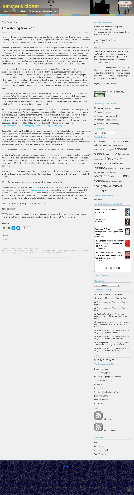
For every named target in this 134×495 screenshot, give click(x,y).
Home (4, 11)
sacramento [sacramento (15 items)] (101, 176)
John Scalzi (100, 221)
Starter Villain (100, 219)
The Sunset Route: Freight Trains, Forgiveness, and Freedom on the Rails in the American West (108, 255)
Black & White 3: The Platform (111, 339)
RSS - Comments (110, 431)
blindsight (20, 251)
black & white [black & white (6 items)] (123, 142)
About (23, 11)
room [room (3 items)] (114, 172)
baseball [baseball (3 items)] (97, 142)
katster (6, 248)
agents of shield (10, 251)
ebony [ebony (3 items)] (113, 150)
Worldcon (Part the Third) (107, 120)
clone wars (29, 251)
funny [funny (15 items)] (116, 153)
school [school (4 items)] (115, 176)
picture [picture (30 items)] (99, 168)
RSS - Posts (107, 419)
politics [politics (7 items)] (112, 168)
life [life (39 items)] (107, 159)
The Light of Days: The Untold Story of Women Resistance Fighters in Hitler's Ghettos (109, 243)
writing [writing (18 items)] (99, 190)
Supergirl (14, 253)
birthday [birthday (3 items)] (115, 142)
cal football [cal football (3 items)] (100, 145)
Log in (96, 442)
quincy (66, 251)
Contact (14, 11)
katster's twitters (101, 400)
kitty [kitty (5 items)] (102, 159)
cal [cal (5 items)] (95, 145)
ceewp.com (84, 487)
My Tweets (98, 200)
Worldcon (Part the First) (117, 298)
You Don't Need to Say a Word (106, 392)
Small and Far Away (102, 381)
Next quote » (99, 43)
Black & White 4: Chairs (108, 333)
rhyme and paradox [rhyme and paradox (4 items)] (101, 172)
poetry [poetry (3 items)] (107, 169)
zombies (58, 253)
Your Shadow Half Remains (106, 210)
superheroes (23, 253)
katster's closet (21, 6)
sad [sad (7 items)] (111, 176)
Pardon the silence (104, 112)
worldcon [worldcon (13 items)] (117, 186)
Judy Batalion (101, 248)
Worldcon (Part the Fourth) (107, 116)
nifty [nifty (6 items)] (121, 164)
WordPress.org (100, 454)
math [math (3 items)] (111, 159)
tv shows (40, 253)
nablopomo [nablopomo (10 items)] (100, 163)
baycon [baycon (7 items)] (103, 141)
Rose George (100, 236)
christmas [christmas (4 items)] (114, 145)
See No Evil (98, 388)
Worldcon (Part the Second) (108, 124)
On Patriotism (118, 345)
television (32, 253)
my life (24, 248)
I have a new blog (101, 369)
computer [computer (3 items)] (121, 145)
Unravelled (98, 384)
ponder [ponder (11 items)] (120, 168)
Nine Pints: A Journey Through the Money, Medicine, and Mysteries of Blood (109, 231)
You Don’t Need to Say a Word (108, 108)
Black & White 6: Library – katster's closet (113, 330)
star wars (6, 253)
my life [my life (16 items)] (118, 159)
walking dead (49, 253)
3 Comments (85, 33)
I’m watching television (18, 28)
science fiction (33, 248)
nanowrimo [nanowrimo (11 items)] (113, 163)
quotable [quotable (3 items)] (127, 169)
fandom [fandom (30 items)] (121, 149)
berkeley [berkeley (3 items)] (109, 142)
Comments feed (101, 450)
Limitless (38, 251)
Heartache (98, 404)
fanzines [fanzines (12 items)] (99, 153)
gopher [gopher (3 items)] (123, 154)
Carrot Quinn (100, 260)
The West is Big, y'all (102, 373)
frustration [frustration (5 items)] (108, 154)
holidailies (17, 248)
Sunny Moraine (101, 212)
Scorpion (85, 251)
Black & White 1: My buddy (109, 351)
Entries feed (99, 446)
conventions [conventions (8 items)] (100, 149)
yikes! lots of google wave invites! (107, 377)
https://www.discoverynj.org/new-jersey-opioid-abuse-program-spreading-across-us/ (36, 126)
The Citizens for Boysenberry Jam (44, 11)
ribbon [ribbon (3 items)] (110, 172)
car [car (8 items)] (105, 145)
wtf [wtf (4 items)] (105, 191)
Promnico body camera (38, 190)
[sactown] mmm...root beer (105, 396)
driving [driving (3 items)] (109, 150)
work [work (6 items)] (109, 186)
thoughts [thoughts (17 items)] (100, 186)
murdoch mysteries (49, 251)
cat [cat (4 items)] (109, 145)
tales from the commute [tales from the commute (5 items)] (114, 182)
